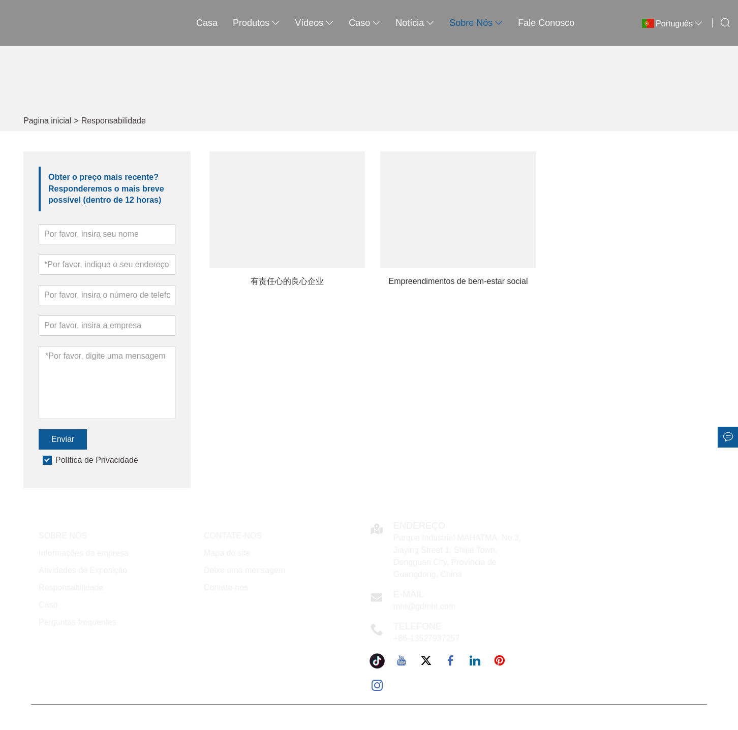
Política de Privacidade (96, 460)
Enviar (62, 439)
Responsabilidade (113, 120)
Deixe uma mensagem (244, 570)
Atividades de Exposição (83, 570)
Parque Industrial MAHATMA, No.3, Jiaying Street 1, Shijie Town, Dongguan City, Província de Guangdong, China (457, 556)
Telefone (417, 626)
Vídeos (314, 23)
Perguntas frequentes (77, 622)
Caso (48, 604)
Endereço (419, 526)
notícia (414, 23)
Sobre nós (476, 23)
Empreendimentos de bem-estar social (458, 281)
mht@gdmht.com (424, 606)
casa (207, 23)
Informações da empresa (84, 553)
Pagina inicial (47, 120)
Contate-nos (226, 587)
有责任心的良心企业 (287, 281)
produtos (256, 23)
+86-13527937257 (426, 638)
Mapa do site (227, 553)
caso (364, 23)
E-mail (408, 594)
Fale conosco (546, 23)
